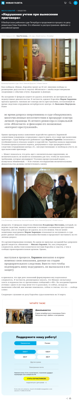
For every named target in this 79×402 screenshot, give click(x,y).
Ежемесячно (25, 343)
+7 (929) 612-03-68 (25, 390)
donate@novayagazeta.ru (42, 389)
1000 (47, 352)
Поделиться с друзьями (36, 382)
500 (25, 357)
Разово (47, 343)
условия (49, 372)
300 (48, 357)
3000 (25, 352)
